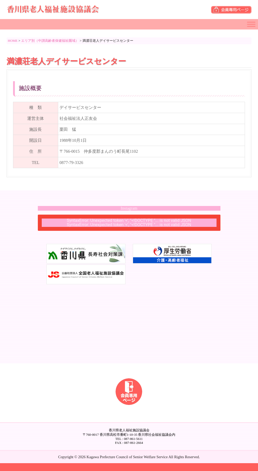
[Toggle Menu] (251, 24)
